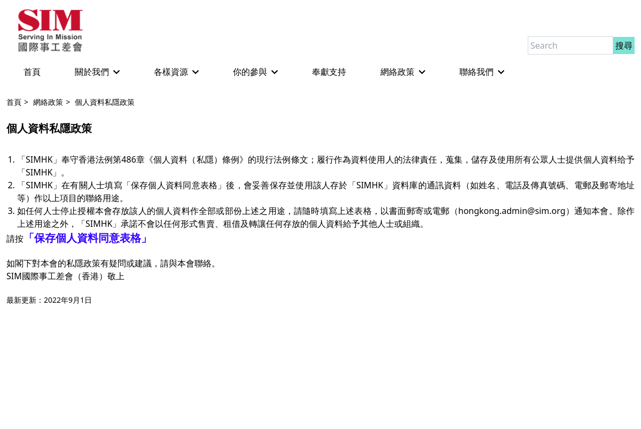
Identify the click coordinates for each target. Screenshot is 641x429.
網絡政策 (402, 72)
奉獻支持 (329, 72)
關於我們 (97, 72)
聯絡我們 (481, 72)
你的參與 (255, 72)
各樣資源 (176, 72)
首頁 (32, 72)
